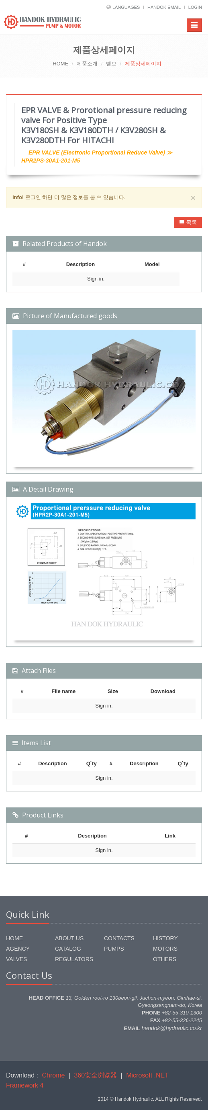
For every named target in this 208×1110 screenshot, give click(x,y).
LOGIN (195, 7)
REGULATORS (74, 959)
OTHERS (164, 959)
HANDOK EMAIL (164, 7)
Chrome (53, 1075)
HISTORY (165, 938)
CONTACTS (119, 938)
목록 (188, 222)
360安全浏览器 (95, 1075)
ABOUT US (69, 938)
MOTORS (165, 948)
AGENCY (18, 948)
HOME (60, 64)
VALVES (16, 959)
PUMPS (114, 948)
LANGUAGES (126, 7)
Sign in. (95, 279)
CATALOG (68, 948)
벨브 (111, 64)
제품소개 (87, 64)
